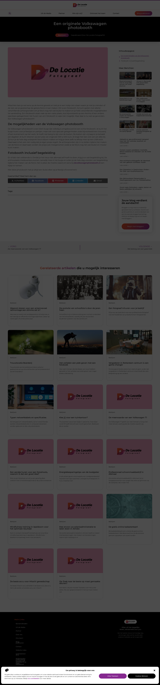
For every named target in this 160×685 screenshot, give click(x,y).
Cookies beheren (141, 676)
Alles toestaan (112, 676)
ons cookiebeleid (33, 678)
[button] (154, 670)
